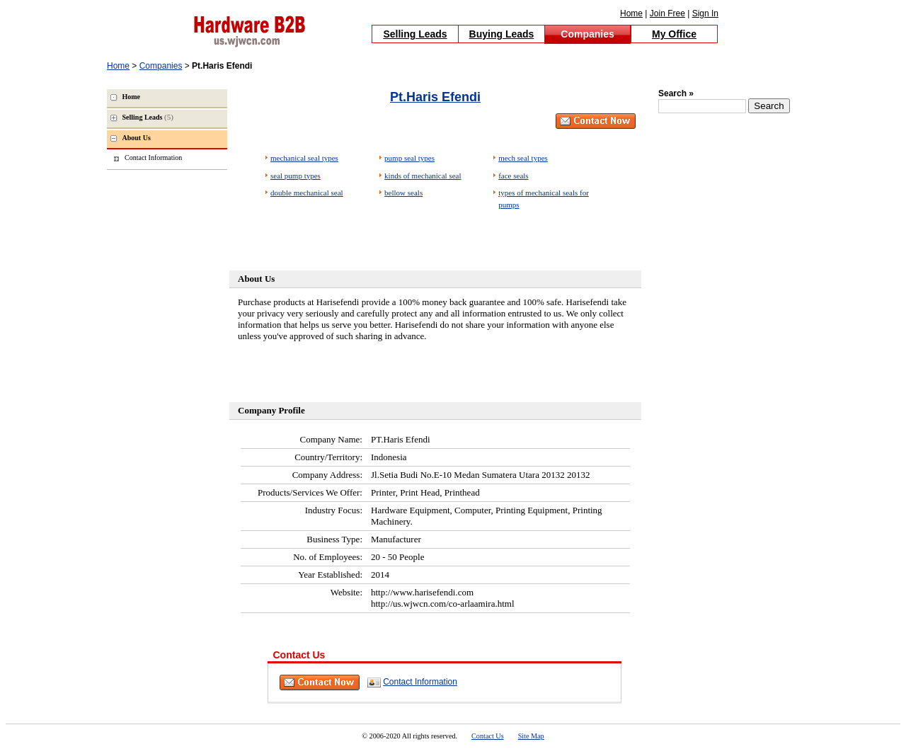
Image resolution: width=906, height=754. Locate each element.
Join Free (667, 13)
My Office (674, 34)
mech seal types (523, 158)
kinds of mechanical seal (422, 175)
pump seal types (409, 158)
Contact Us (487, 736)
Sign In (705, 13)
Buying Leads (501, 34)
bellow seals (403, 192)
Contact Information (420, 682)
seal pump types (295, 175)
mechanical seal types (304, 158)
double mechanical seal (306, 192)
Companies (587, 34)
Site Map (531, 736)
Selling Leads (415, 34)
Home (631, 13)
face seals (513, 175)
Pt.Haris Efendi (435, 97)
